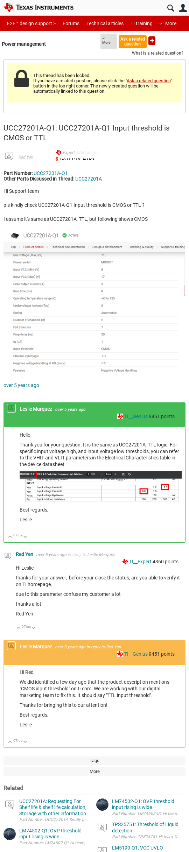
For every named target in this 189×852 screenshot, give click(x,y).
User (183, 8)
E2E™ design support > (31, 23)
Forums (71, 23)
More (170, 23)
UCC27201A (88, 179)
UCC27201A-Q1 (51, 173)
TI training (142, 23)
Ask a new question (151, 40)
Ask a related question (132, 41)
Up (10, 537)
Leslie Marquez (36, 409)
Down (25, 537)
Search (170, 8)
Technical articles (105, 23)
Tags (94, 760)
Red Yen (25, 157)
